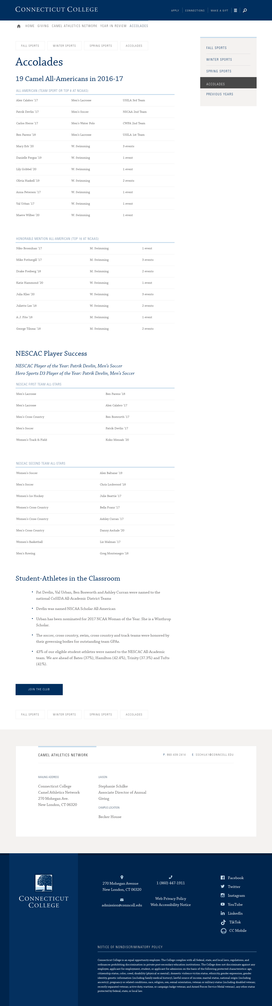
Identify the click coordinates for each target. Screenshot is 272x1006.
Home (20, 27)
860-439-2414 (174, 754)
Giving (43, 26)
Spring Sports (219, 71)
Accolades (215, 84)
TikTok (235, 922)
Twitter (234, 886)
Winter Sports (219, 59)
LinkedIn (235, 913)
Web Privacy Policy (170, 898)
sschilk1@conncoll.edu (213, 754)
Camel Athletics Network (74, 26)
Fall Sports (216, 48)
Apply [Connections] (175, 10)
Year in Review (113, 26)
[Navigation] (237, 10)
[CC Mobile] (234, 931)
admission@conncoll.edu (122, 905)
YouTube (235, 904)
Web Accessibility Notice (171, 904)
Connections (195, 10)
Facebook (236, 878)
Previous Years (219, 94)
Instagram (236, 895)
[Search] (248, 11)
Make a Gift (220, 10)
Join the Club (39, 689)
